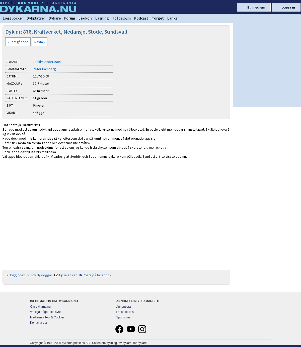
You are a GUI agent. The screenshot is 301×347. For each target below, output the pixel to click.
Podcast (141, 18)
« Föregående (18, 42)
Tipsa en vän (68, 275)
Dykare (55, 18)
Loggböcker (13, 18)
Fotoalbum (121, 18)
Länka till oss (124, 312)
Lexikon (85, 18)
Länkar (173, 18)
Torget (158, 18)
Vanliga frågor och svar (45, 312)
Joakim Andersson (47, 61)
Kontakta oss (38, 322)
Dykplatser (36, 18)
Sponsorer (123, 317)
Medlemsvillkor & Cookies (47, 317)
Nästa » (39, 42)
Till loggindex (15, 275)
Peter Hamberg (44, 69)
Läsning (102, 18)
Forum (69, 18)
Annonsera (123, 306)
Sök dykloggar (41, 275)
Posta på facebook (97, 275)
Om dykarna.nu (40, 306)
